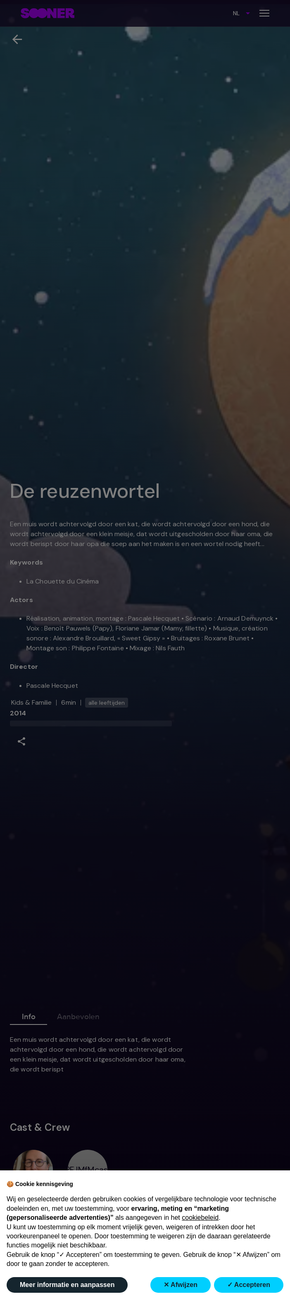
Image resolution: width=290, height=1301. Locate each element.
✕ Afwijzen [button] (180, 1284)
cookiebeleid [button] (200, 1217)
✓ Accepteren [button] (248, 1284)
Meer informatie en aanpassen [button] (67, 1284)
